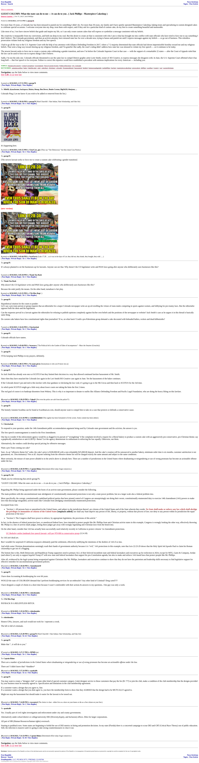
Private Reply (16, 85)
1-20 (7, 74)
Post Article (193, 4)
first (2, 74)
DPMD (32, 652)
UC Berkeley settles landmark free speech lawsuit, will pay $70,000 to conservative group (42, 533)
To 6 (24, 613)
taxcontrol (34, 702)
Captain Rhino (35, 469)
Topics (185, 4)
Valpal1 (33, 399)
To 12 (24, 673)
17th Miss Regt (34, 293)
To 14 (24, 636)
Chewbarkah (34, 327)
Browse (3, 4)
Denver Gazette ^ (7, 16)
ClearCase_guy (34, 150)
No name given (35, 364)
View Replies (27, 85)
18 (2, 671)
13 (2, 566)
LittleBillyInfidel (36, 418)
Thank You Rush (35, 275)
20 (2, 736)
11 (2, 418)
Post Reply (6, 85)
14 (2, 593)
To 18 (24, 738)
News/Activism (192, 2)
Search (10, 4)
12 (2, 469)
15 (2, 611)
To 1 (24, 104)
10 (2, 399)
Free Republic (6, 2)
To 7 (24, 471)
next (16, 74)
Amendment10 (35, 566)
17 (2, 652)
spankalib (33, 671)
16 (2, 634)
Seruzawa (33, 345)
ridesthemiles (35, 593)
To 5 (24, 295)
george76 (32, 83)
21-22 (12, 74)
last (20, 74)
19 (2, 702)
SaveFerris (33, 257)
